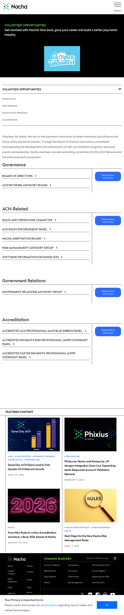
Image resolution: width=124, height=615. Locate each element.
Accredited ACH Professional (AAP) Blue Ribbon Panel (44, 330)
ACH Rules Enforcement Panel (27, 229)
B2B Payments (50, 571)
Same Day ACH (16, 460)
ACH (11, 456)
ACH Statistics (24, 456)
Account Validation (52, 565)
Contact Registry (99, 571)
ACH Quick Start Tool (101, 565)
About (10, 566)
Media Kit (12, 593)
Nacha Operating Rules (77, 527)
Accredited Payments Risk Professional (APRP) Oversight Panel (45, 342)
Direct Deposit (50, 576)
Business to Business (44, 456)
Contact (30, 571)
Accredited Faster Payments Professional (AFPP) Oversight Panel (38, 355)
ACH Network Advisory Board (27, 185)
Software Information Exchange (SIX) (32, 257)
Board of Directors (19, 176)
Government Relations (14, 112)
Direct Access (73, 576)
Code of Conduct (11, 572)
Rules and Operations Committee (29, 220)
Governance (9, 98)
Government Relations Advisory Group (34, 291)
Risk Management (101, 527)
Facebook (97, 594)
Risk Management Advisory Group (30, 247)
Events (29, 579)
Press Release (33, 460)
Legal (10, 587)
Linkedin (90, 594)
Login (29, 587)
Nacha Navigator (31, 593)
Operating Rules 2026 (100, 576)
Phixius (47, 582)
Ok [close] (107, 604)
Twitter (82, 594)
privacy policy (49, 605)
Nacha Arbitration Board (24, 238)
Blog (11, 527)
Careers (30, 566)
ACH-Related (9, 105)
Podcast (105, 594)
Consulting (72, 571)
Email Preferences (12, 580)
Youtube (112, 594)
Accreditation (10, 119)
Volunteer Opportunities (21, 89)
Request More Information (108, 176)
